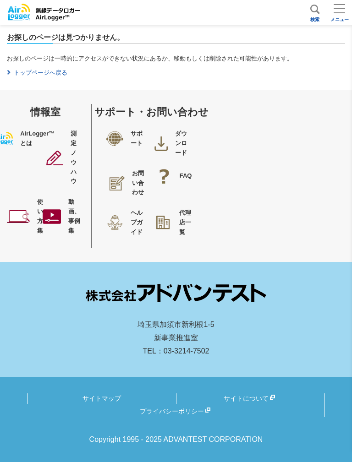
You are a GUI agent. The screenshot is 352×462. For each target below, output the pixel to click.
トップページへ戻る (40, 72)
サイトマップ (101, 398)
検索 (314, 19)
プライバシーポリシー (172, 411)
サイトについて (246, 398)
